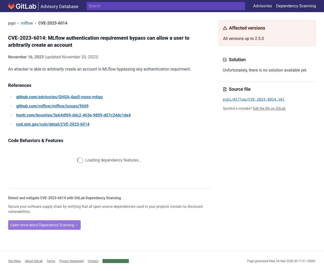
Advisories (262, 6)
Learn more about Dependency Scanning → (44, 225)
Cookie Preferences (116, 261)
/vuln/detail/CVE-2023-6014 (52, 124)
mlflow (27, 23)
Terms (51, 261)
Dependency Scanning (296, 6)
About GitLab (34, 261)
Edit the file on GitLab (269, 108)
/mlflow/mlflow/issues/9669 (52, 106)
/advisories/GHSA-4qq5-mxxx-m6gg (59, 97)
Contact (93, 261)
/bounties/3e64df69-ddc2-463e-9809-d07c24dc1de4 (73, 115)
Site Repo (14, 261)
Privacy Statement (71, 261)
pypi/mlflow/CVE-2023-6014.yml (254, 99)
